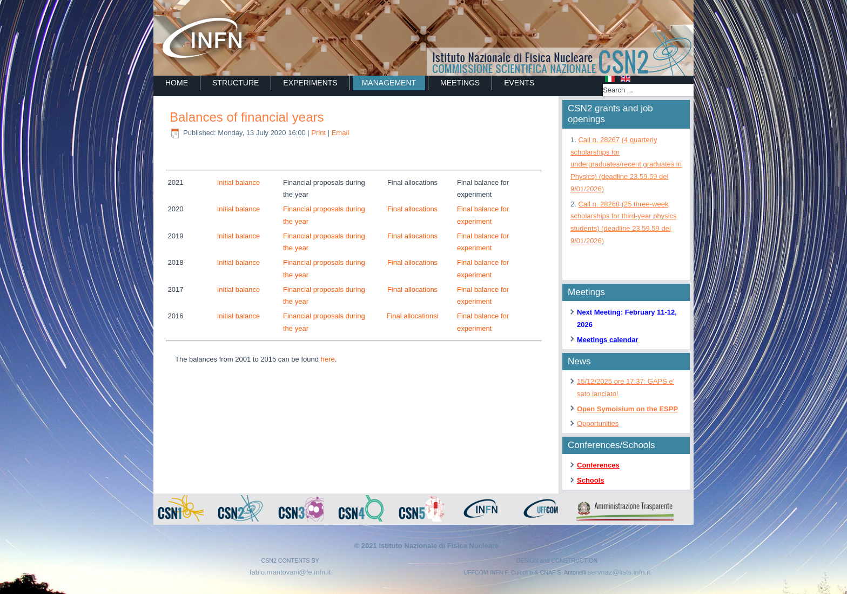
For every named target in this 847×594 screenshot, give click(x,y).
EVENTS (519, 82)
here (328, 359)
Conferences (598, 465)
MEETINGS (460, 82)
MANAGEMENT (389, 82)
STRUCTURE (235, 82)
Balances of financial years (247, 117)
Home (176, 82)
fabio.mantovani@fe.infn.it (290, 572)
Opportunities (598, 423)
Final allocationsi (412, 316)
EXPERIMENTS (310, 82)
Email (340, 133)
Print (319, 133)
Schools (590, 480)
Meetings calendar (607, 340)
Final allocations (412, 209)
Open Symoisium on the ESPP (627, 409)
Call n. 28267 (626, 164)
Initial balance (238, 182)
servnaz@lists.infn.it (619, 572)
